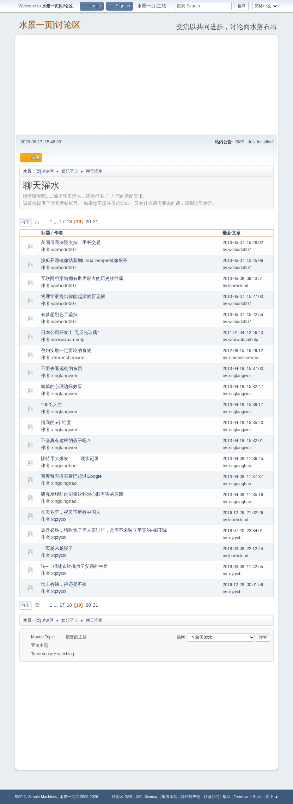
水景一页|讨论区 (49, 24)
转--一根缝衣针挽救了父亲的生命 (74, 566)
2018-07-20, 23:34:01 (242, 530)
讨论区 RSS (122, 796)
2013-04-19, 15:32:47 (242, 386)
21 (95, 221)
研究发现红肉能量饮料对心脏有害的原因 (82, 494)
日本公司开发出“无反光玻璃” (70, 332)
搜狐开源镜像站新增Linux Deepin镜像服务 (84, 260)
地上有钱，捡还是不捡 (64, 584)
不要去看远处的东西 (61, 368)
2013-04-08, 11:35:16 (242, 494)
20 (88, 221)
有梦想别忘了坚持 (59, 314)
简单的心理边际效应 (61, 386)
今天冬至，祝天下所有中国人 (70, 512)
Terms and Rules (248, 796)
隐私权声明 (190, 796)
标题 (45, 233)
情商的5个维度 (56, 422)
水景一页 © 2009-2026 (79, 796)
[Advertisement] (146, 84)
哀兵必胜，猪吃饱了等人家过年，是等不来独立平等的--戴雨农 (104, 530)
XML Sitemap (147, 796)
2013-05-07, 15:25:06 (242, 260)
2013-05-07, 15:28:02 (242, 242)
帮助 (226, 796)
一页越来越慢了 (57, 548)
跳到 (181, 637)
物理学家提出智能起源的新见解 (73, 296)
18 (69, 221)
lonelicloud (238, 285)
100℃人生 (51, 404)
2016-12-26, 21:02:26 (242, 512)
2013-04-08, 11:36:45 (242, 458)
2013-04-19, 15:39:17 (242, 404)
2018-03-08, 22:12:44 (242, 548)
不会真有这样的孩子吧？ (66, 440)
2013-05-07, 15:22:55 (242, 314)
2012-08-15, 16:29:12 (242, 350)
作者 (61, 233)
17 (62, 221)
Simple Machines (42, 796)
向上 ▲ (272, 796)
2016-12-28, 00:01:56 (242, 584)
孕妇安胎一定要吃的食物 (66, 350)
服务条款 (169, 796)
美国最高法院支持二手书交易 (70, 242)
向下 (25, 222)
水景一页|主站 (151, 5)
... (56, 221)
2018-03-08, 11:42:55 (242, 566)
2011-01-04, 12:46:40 (242, 332)
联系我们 (211, 796)
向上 (25, 605)
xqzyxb (58, 519)
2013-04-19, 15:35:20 (242, 422)
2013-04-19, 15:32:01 (242, 440)
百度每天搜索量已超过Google (71, 476)
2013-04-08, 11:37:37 (242, 476)
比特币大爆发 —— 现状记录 (70, 458)
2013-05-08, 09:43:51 (242, 278)
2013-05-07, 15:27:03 (242, 296)
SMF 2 (20, 796)
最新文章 (231, 233)
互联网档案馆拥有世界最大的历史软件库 (82, 278)
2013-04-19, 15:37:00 (242, 368)
